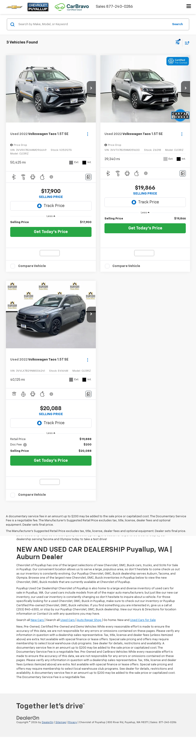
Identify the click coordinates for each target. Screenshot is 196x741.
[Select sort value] (186, 43)
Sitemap (60, 722)
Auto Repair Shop (89, 620)
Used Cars (67, 620)
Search (177, 24)
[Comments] (88, 177)
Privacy (72, 722)
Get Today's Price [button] (51, 232)
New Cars (38, 620)
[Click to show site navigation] (189, 7)
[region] (51, 222)
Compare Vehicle (32, 266)
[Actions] (88, 134)
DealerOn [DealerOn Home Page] (47, 722)
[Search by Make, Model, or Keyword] (93, 24)
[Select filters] (178, 42)
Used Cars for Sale (143, 620)
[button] (91, 89)
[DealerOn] (28, 717)
